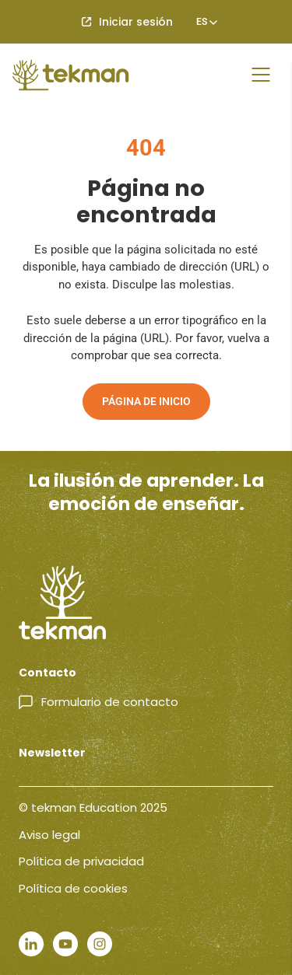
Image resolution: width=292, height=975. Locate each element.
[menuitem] (201, 22)
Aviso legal (49, 834)
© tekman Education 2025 (93, 807)
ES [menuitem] (201, 21)
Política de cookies (73, 888)
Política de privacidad (81, 861)
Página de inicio (146, 401)
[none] (201, 22)
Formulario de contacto (109, 702)
